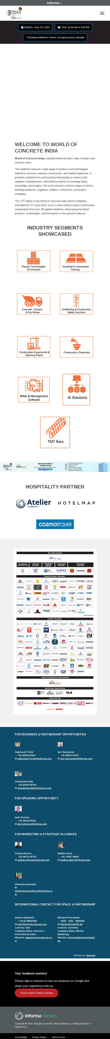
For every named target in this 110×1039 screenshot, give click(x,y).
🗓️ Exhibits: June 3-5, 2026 (35, 27)
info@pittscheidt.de (71, 924)
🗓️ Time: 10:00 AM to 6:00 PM (73, 27)
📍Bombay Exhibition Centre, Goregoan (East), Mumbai (55, 37)
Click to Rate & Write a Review (36, 993)
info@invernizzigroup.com (32, 924)
